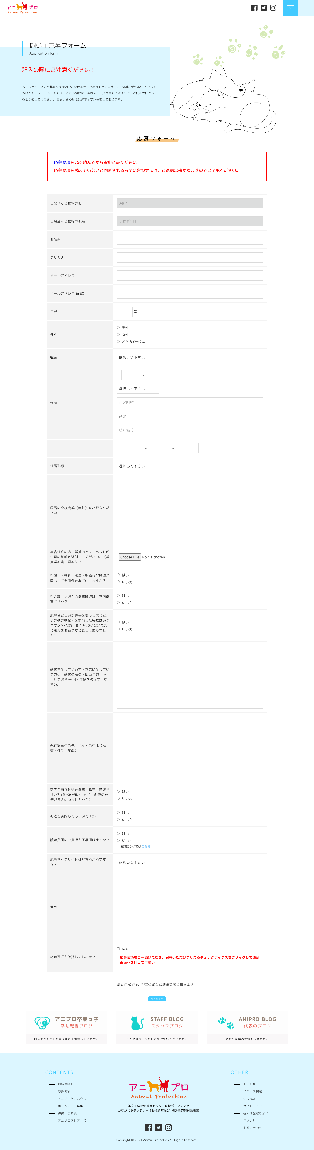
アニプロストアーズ (72, 1119)
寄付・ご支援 (67, 1111)
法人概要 (249, 1097)
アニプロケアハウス (72, 1097)
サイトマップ (252, 1104)
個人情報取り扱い (256, 1111)
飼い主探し (66, 1082)
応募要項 (64, 1090)
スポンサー (251, 1119)
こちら (145, 842)
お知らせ (249, 1082)
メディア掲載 (252, 1090)
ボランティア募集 (70, 1104)
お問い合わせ (252, 1126)
